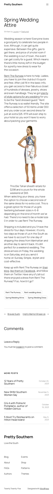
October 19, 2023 (45, 405)
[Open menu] (47, 4)
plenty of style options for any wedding (26, 94)
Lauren (16, 31)
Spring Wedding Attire (15, 297)
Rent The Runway (14, 75)
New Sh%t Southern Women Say (15, 393)
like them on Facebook (22, 270)
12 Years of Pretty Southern (14, 382)
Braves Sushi (14, 314)
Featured (25, 31)
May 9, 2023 (46, 418)
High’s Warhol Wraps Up (34, 314)
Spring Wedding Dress (37, 297)
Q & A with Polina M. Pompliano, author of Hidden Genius (15, 406)
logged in (20, 346)
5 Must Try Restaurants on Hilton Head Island (19, 418)
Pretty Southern (13, 4)
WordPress (44, 488)
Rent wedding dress (32, 292)
